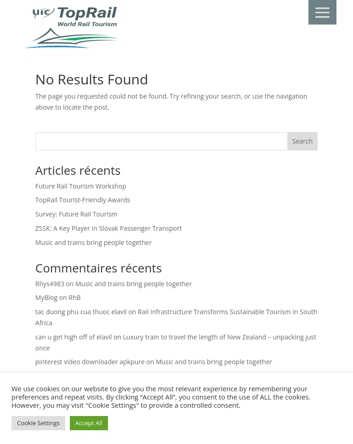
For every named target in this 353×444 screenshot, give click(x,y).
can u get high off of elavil (73, 337)
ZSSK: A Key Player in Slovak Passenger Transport (108, 228)
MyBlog (46, 297)
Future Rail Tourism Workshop (80, 186)
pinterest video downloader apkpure (90, 361)
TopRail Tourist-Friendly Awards (82, 199)
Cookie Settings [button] (38, 423)
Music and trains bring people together (93, 242)
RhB (74, 297)
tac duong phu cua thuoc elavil (81, 311)
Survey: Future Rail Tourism (76, 214)
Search (302, 141)
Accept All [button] (88, 423)
